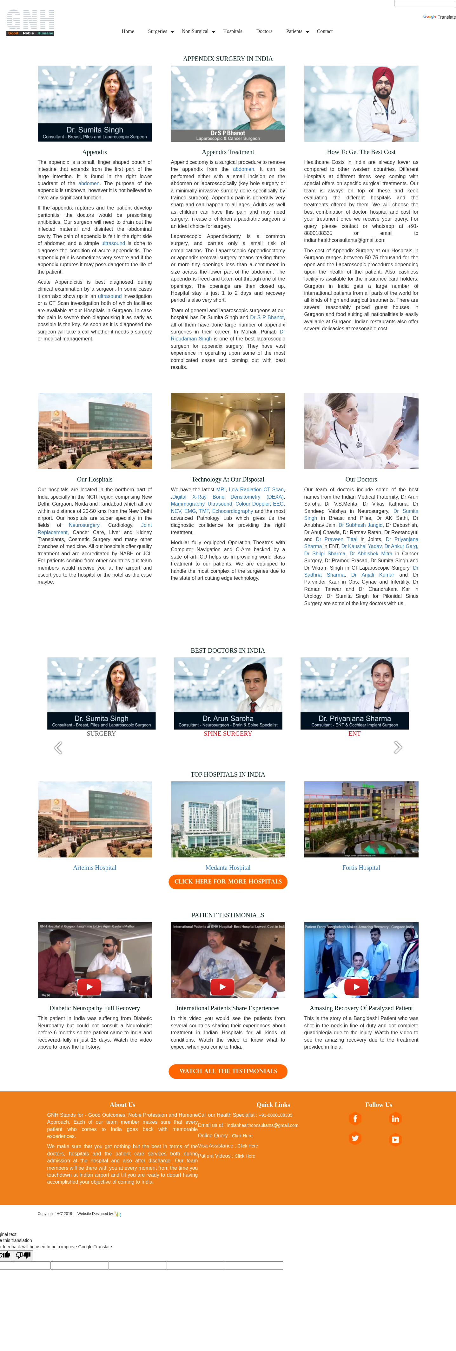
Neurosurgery (84, 525)
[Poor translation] (23, 1256)
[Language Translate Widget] (425, 3)
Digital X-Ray (189, 497)
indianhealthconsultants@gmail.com (262, 1125)
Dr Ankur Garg (400, 546)
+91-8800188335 (276, 1115)
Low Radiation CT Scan (256, 489)
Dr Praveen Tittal (338, 539)
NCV (176, 511)
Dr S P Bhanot (267, 317)
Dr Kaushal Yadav (361, 546)
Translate (439, 17)
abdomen (87, 183)
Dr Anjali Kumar (372, 575)
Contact (325, 31)
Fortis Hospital (361, 867)
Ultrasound (220, 504)
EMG (190, 511)
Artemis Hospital (94, 867)
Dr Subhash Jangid (361, 525)
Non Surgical (195, 31)
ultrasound (113, 243)
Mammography (188, 504)
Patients (294, 31)
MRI (221, 489)
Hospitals (232, 31)
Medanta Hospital (228, 867)
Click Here (242, 1135)
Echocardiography (232, 511)
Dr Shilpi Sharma (325, 553)
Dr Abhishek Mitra (371, 553)
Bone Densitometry (237, 497)
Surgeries (157, 31)
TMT (204, 511)
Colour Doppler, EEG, (260, 504)
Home (128, 31)
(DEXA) (275, 497)
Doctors (264, 31)
